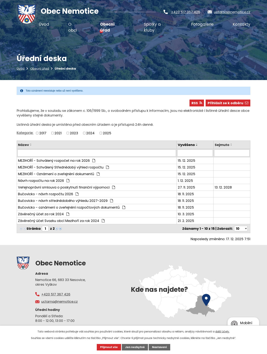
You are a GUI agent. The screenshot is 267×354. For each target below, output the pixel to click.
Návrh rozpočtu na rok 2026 (43, 180)
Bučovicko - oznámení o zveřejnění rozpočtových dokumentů (71, 207)
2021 (58, 133)
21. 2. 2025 (186, 220)
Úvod (20, 68)
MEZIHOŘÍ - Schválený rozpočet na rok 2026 (56, 160)
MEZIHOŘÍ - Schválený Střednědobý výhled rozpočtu (63, 167)
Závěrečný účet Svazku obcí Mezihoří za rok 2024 (61, 220)
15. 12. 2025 (186, 160)
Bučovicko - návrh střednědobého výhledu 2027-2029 (65, 200)
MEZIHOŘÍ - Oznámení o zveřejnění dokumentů (59, 174)
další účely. (222, 331)
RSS (197, 103)
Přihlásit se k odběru (228, 103)
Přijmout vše (109, 347)
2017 (42, 133)
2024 (90, 133)
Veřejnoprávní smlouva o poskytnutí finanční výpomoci (66, 187)
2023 (74, 133)
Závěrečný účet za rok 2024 (43, 214)
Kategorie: (25, 132)
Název (23, 144)
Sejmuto (222, 144)
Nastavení (159, 347)
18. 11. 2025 (186, 194)
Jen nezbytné (135, 347)
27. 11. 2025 (186, 187)
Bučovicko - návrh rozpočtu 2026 (48, 194)
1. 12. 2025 (185, 180)
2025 (107, 133)
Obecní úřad (39, 68)
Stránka (34, 228)
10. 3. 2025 (186, 214)
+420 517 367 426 (185, 12)
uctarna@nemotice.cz (232, 12)
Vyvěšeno (186, 144)
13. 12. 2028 (223, 187)
